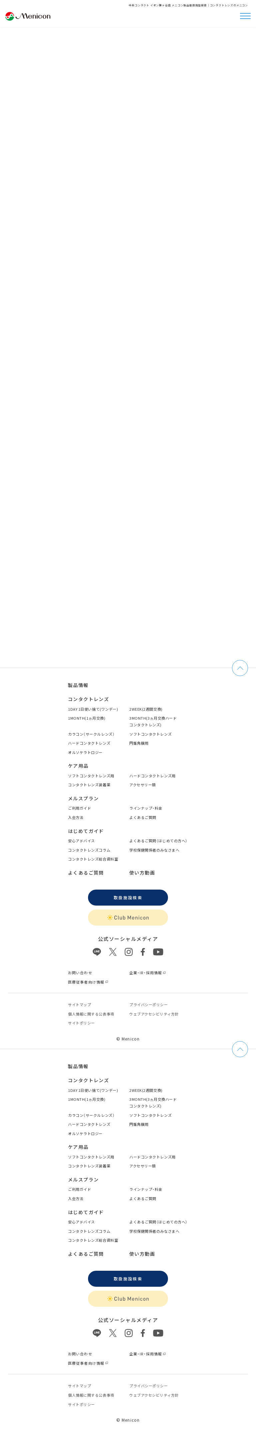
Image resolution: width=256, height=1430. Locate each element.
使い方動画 (142, 872)
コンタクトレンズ (88, 699)
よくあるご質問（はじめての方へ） (158, 840)
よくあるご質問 (142, 817)
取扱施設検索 (128, 897)
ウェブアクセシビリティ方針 (154, 1014)
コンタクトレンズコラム (89, 850)
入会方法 (75, 817)
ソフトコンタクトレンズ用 (91, 775)
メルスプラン (83, 798)
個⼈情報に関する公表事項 (91, 1014)
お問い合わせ (80, 972)
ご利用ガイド (79, 808)
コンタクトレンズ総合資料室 (93, 859)
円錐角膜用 (139, 743)
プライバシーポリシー (148, 1004)
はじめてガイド (86, 831)
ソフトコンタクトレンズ (150, 734)
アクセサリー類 (142, 784)
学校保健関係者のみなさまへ (154, 850)
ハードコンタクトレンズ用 (152, 775)
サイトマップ (79, 1004)
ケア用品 (78, 765)
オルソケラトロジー (85, 752)
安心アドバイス (81, 840)
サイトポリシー (81, 1023)
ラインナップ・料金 (145, 808)
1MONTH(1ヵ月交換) (86, 718)
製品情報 (78, 685)
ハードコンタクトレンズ (89, 743)
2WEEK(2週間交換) (146, 709)
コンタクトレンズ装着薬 (89, 784)
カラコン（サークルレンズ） (91, 734)
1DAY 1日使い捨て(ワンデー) (93, 709)
